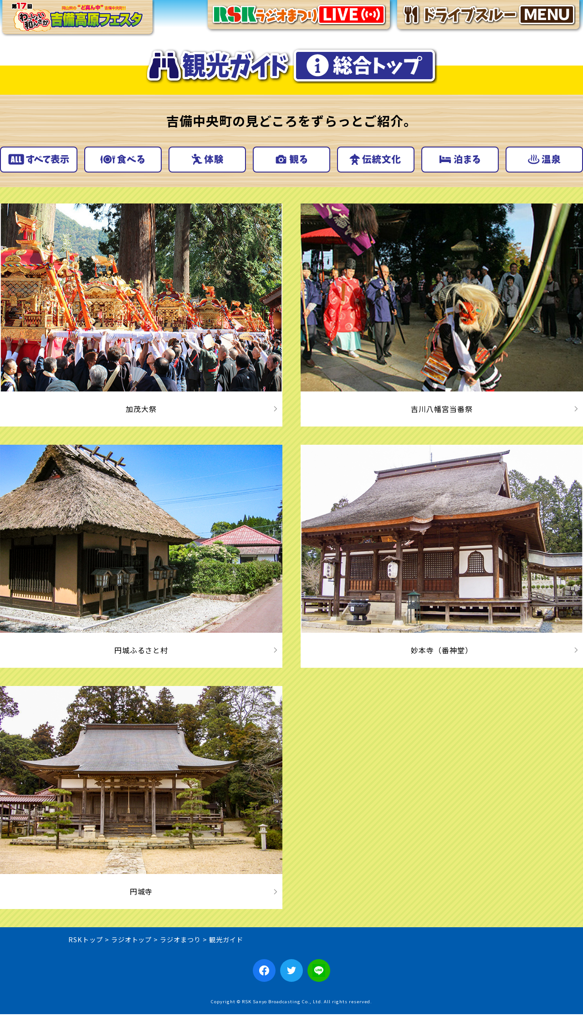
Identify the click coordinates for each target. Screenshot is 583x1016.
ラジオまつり (180, 941)
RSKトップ (85, 941)
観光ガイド (226, 941)
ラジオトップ (131, 941)
